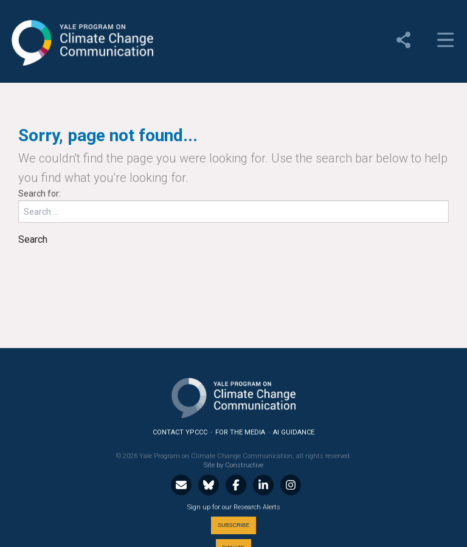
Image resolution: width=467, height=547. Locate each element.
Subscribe (233, 525)
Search (32, 239)
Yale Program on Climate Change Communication (81, 43)
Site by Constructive (233, 465)
